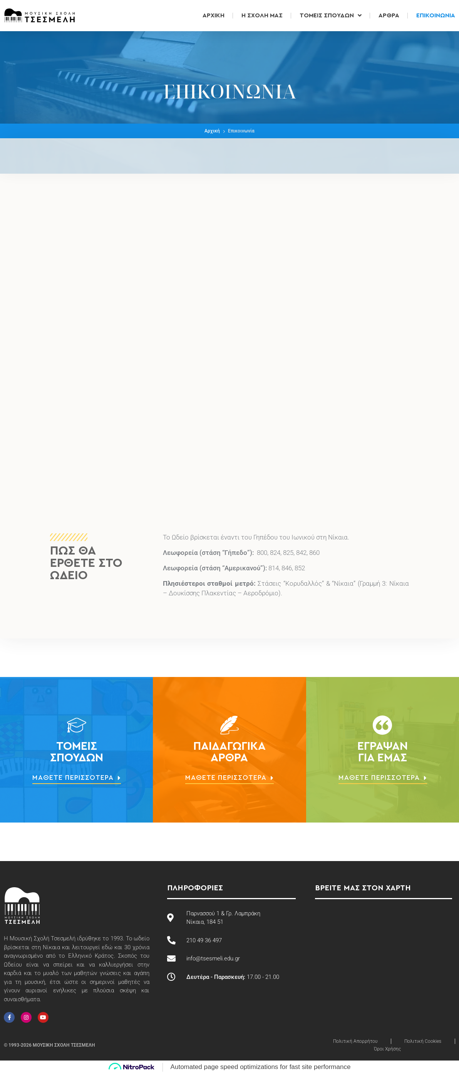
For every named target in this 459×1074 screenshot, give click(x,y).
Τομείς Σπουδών (331, 15)
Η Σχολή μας (262, 15)
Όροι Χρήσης (387, 1049)
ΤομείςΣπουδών (76, 752)
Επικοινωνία (435, 15)
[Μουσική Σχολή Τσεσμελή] (229, 455)
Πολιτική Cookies (422, 1041)
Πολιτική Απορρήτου (355, 1041)
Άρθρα (389, 15)
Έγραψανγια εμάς (382, 752)
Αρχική (213, 15)
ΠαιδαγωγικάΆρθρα (229, 752)
